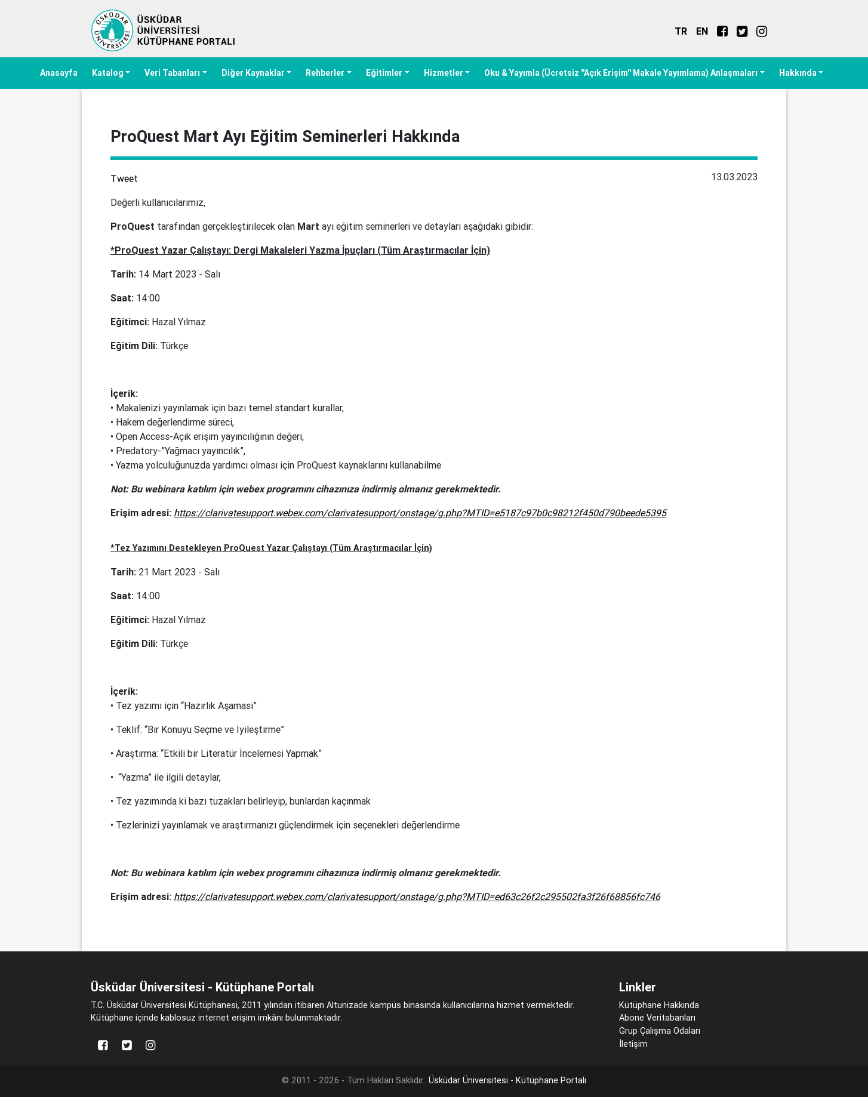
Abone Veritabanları (657, 1017)
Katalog (108, 72)
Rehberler (325, 72)
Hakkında (798, 72)
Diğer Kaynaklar (253, 72)
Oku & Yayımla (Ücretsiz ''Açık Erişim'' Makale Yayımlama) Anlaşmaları (621, 72)
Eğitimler (384, 72)
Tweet (124, 178)
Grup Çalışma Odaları (659, 1030)
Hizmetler (443, 72)
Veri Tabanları (172, 72)
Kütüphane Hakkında (659, 1005)
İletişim (633, 1044)
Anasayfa (59, 72)
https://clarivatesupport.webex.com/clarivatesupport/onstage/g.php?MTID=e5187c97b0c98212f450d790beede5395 (420, 513)
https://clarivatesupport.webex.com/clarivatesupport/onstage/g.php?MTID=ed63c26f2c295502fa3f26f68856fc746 (417, 896)
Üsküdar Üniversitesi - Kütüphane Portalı (507, 1080)
